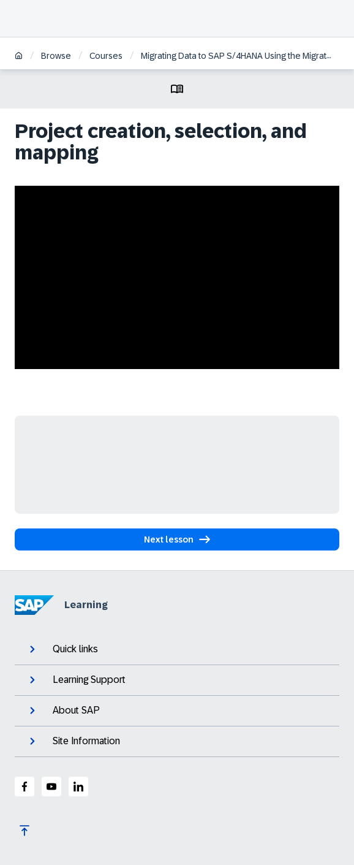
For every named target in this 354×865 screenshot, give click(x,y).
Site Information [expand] (73, 741)
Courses (105, 56)
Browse (56, 56)
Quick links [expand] (62, 649)
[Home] (19, 56)
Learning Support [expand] (76, 679)
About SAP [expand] (63, 710)
